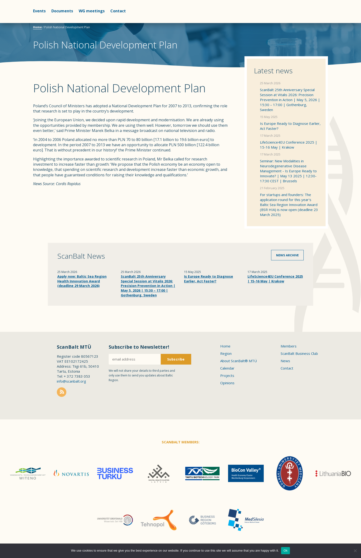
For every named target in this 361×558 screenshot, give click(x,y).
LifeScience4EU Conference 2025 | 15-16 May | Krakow (288, 145)
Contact (118, 11)
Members (289, 346)
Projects (227, 375)
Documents (62, 11)
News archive (287, 255)
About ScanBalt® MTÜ (238, 360)
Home (37, 27)
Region (226, 353)
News (285, 360)
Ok (285, 550)
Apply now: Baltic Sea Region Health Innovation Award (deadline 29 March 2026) (82, 281)
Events (39, 11)
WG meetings (92, 11)
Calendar (227, 368)
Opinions (227, 382)
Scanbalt (316, 22)
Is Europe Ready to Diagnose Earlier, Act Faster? (290, 126)
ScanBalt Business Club (299, 353)
